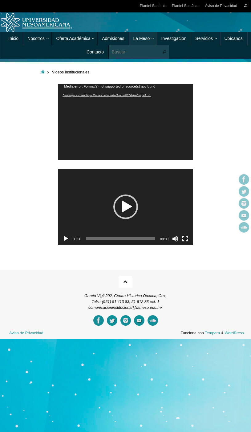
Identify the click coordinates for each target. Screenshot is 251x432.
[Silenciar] (175, 239)
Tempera (212, 333)
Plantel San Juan (186, 6)
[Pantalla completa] (185, 239)
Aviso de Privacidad (221, 6)
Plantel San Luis (153, 6)
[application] (125, 122)
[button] (125, 206)
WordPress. (235, 333)
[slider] (120, 238)
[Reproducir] (66, 239)
